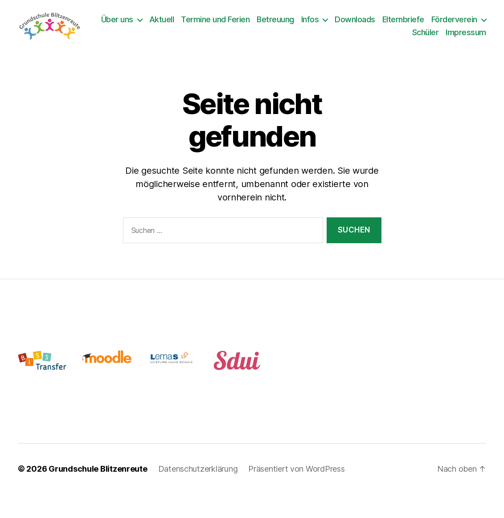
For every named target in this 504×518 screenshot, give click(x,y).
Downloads (417, 22)
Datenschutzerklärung (198, 474)
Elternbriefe (465, 22)
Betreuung (337, 22)
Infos (372, 22)
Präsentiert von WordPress (296, 474)
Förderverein (373, 35)
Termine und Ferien (277, 22)
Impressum (466, 35)
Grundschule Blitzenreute (98, 474)
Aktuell (223, 22)
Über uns (179, 22)
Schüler (425, 35)
